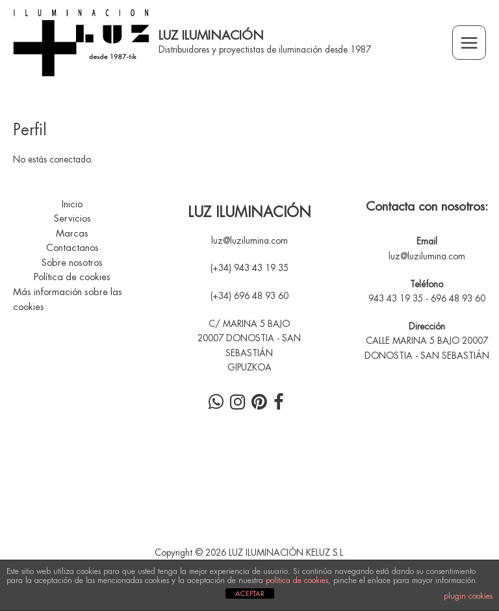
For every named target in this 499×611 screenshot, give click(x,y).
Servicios (72, 219)
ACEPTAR (249, 593)
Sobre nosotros (72, 263)
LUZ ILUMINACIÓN (211, 35)
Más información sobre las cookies (67, 299)
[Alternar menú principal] (469, 42)
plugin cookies (468, 596)
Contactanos (72, 248)
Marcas (72, 234)
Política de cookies (72, 277)
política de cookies (297, 580)
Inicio (72, 204)
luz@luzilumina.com (249, 241)
